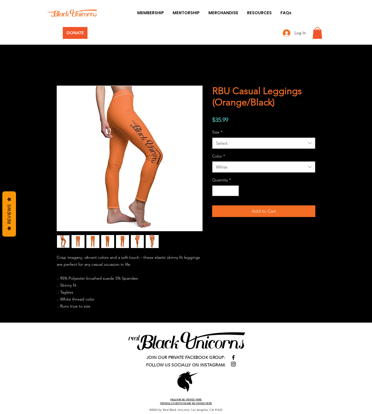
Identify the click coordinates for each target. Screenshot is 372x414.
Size (217, 132)
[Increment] (234, 191)
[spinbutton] (225, 191)
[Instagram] (233, 364)
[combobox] (263, 143)
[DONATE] (75, 33)
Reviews (9, 214)
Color (218, 156)
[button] (317, 33)
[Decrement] (216, 191)
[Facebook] (233, 357)
